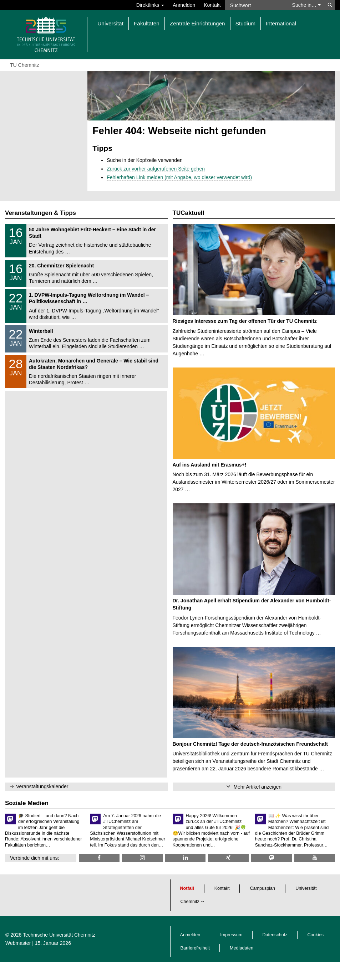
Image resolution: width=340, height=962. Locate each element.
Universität (306, 888)
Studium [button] (245, 23)
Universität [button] (110, 23)
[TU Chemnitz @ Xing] (228, 858)
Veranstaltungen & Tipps (40, 212)
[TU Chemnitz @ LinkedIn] (185, 858)
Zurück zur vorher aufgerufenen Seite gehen (156, 169)
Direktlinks (150, 5)
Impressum (231, 934)
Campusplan (262, 888)
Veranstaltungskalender (42, 786)
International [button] (281, 23)
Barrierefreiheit (195, 948)
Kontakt (212, 5)
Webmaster (18, 943)
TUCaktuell (188, 212)
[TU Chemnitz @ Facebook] (99, 858)
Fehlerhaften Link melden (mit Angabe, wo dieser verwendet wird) (179, 177)
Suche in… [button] (306, 5)
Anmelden (184, 5)
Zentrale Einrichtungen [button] (197, 23)
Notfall (187, 888)
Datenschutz (275, 934)
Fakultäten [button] (146, 23)
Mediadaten (241, 948)
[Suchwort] (256, 5)
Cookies (316, 934)
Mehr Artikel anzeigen (257, 787)
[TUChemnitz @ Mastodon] (271, 858)
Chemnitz (190, 901)
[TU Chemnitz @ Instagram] (142, 858)
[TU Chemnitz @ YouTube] (314, 858)
